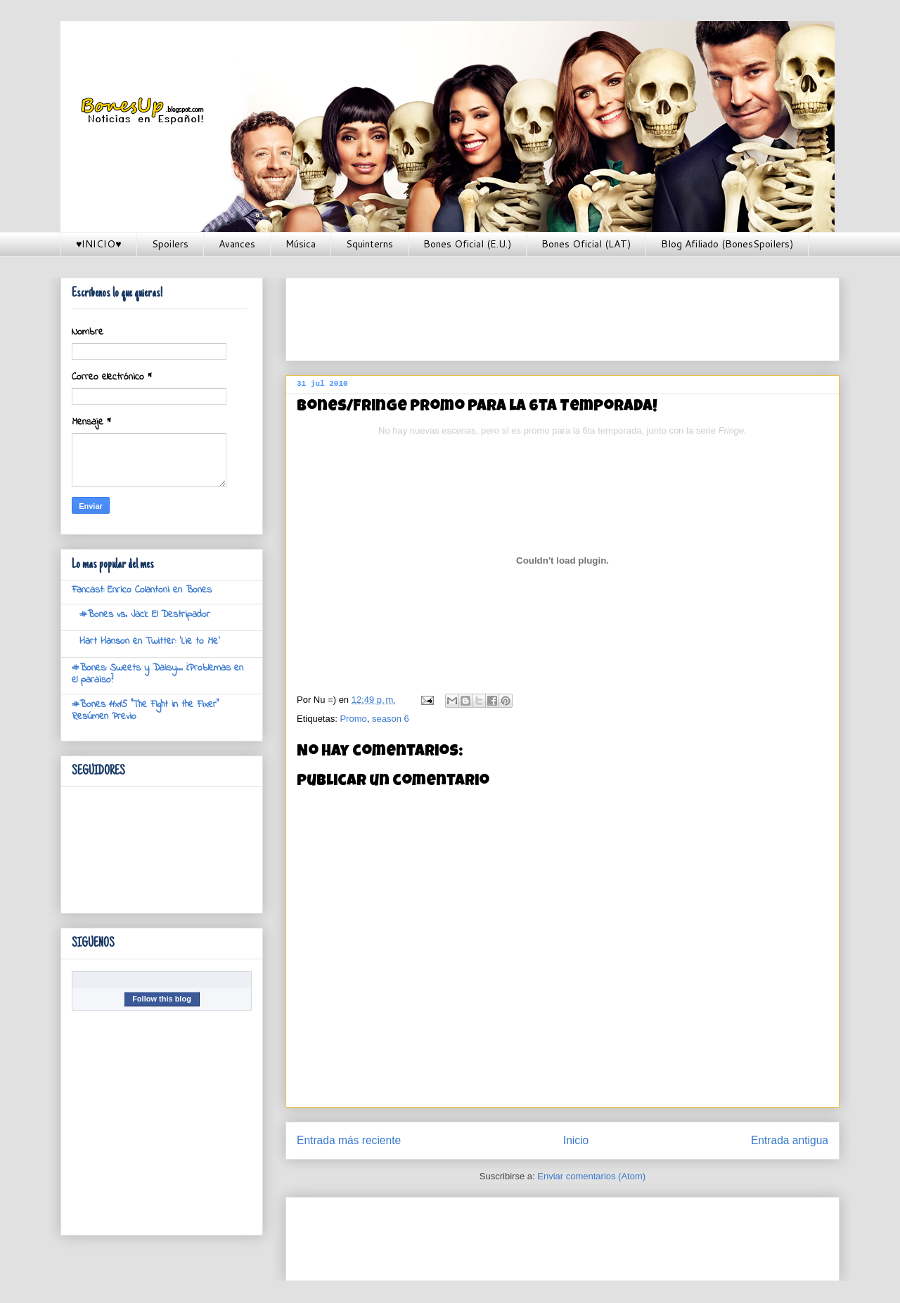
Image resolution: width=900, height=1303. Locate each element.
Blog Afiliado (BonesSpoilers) (727, 244)
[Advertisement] (553, 314)
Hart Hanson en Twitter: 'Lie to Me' (149, 641)
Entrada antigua (789, 1140)
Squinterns (369, 244)
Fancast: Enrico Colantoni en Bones (142, 590)
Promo (353, 718)
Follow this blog (161, 998)
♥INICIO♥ (99, 244)
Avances (237, 244)
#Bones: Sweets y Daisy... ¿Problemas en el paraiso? (157, 674)
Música (300, 244)
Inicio (576, 1140)
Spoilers (170, 244)
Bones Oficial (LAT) (586, 244)
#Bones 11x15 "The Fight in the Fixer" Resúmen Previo (145, 710)
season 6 (390, 718)
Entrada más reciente (349, 1140)
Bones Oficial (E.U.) (467, 244)
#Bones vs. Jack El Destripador (144, 614)
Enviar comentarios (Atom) (591, 1176)
